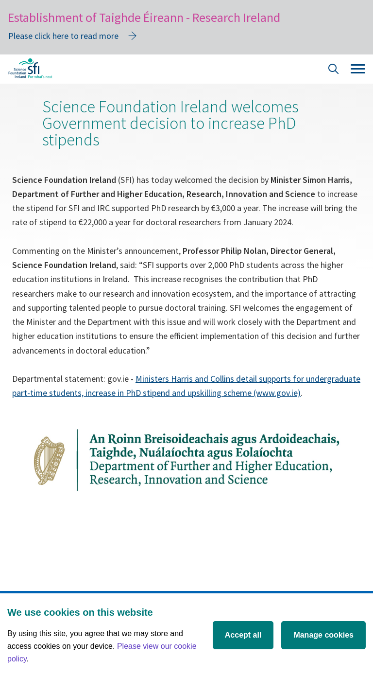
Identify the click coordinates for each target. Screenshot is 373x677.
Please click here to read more (63, 35)
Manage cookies (323, 635)
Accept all (243, 635)
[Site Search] (333, 70)
